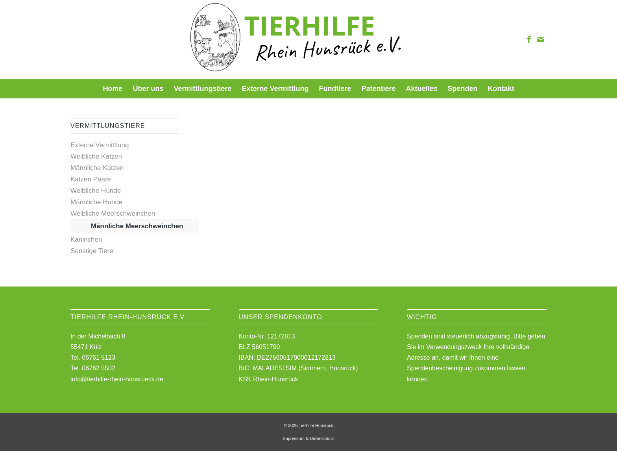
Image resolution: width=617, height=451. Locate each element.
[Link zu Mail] (541, 39)
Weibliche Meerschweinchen (112, 213)
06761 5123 (98, 357)
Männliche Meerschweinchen (137, 226)
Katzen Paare (90, 179)
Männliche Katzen (97, 168)
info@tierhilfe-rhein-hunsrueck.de (116, 379)
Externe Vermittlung (99, 145)
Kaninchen (86, 239)
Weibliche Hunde (95, 190)
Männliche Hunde (96, 202)
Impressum (293, 438)
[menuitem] (112, 88)
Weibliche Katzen (96, 156)
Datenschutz (322, 438)
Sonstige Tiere (91, 251)
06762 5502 (98, 368)
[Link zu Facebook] (529, 39)
